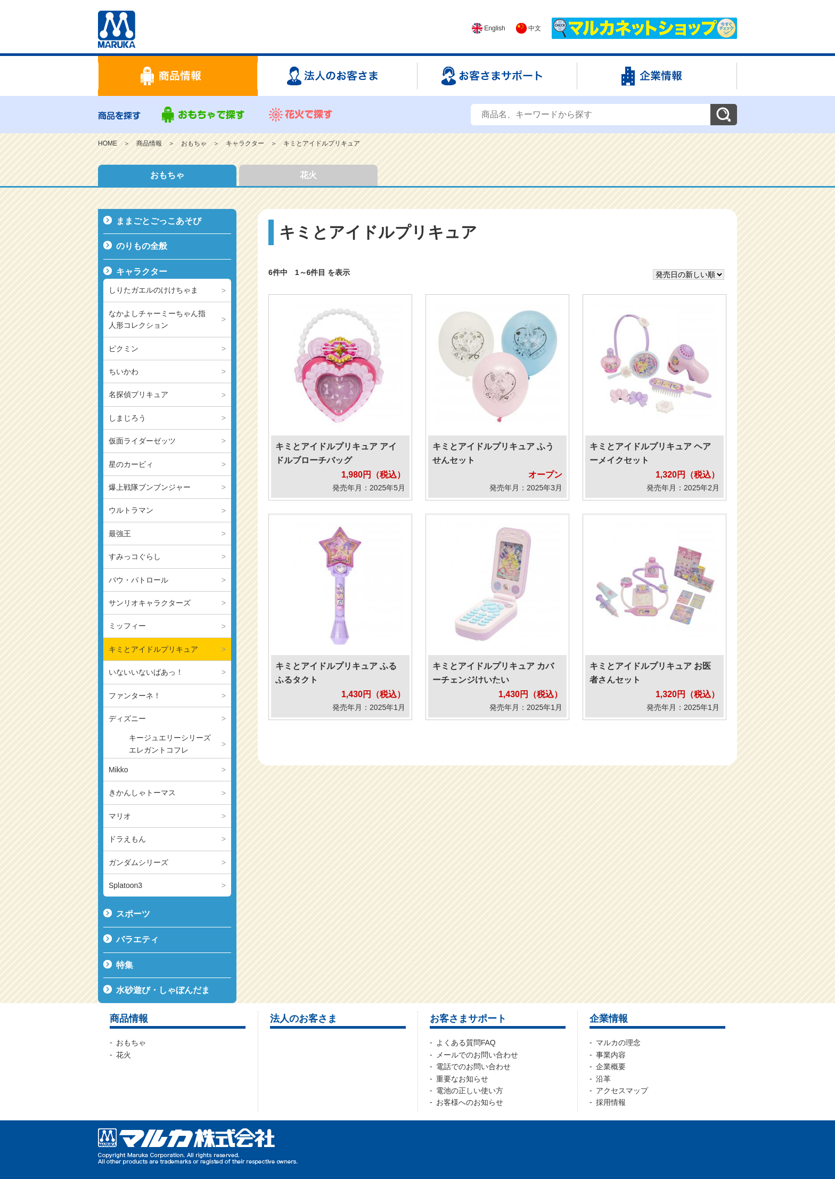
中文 (528, 28)
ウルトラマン (131, 510)
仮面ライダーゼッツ (142, 441)
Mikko (118, 769)
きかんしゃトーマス (142, 792)
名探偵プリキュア (138, 394)
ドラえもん (127, 839)
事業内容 (611, 1055)
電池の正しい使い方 (469, 1090)
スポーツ (133, 913)
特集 (124, 965)
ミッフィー (127, 625)
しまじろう (127, 418)
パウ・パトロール (138, 580)
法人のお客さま (303, 1018)
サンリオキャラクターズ (150, 603)
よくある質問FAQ (466, 1042)
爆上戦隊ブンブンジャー (150, 487)
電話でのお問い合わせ (473, 1066)
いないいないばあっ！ (146, 672)
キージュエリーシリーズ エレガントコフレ (173, 743)
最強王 (120, 533)
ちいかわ (123, 371)
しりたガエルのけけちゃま (153, 290)
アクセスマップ (622, 1090)
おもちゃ (194, 143)
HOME (107, 143)
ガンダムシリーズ (138, 862)
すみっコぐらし (135, 556)
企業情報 (609, 1018)
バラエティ (137, 939)
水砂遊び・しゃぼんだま (163, 990)
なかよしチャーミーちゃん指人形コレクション (157, 319)
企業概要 (611, 1066)
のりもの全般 (141, 246)
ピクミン (123, 348)
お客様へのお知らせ (469, 1102)
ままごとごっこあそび (158, 220)
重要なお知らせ (462, 1079)
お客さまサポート (468, 1018)
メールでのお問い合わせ (477, 1055)
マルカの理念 (618, 1042)
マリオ (120, 816)
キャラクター (245, 143)
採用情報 (611, 1102)
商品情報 (149, 143)
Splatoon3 (125, 885)
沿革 (603, 1079)
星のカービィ (131, 464)
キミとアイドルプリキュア (321, 143)
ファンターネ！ (135, 695)
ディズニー (127, 718)
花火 (308, 175)
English (488, 28)
